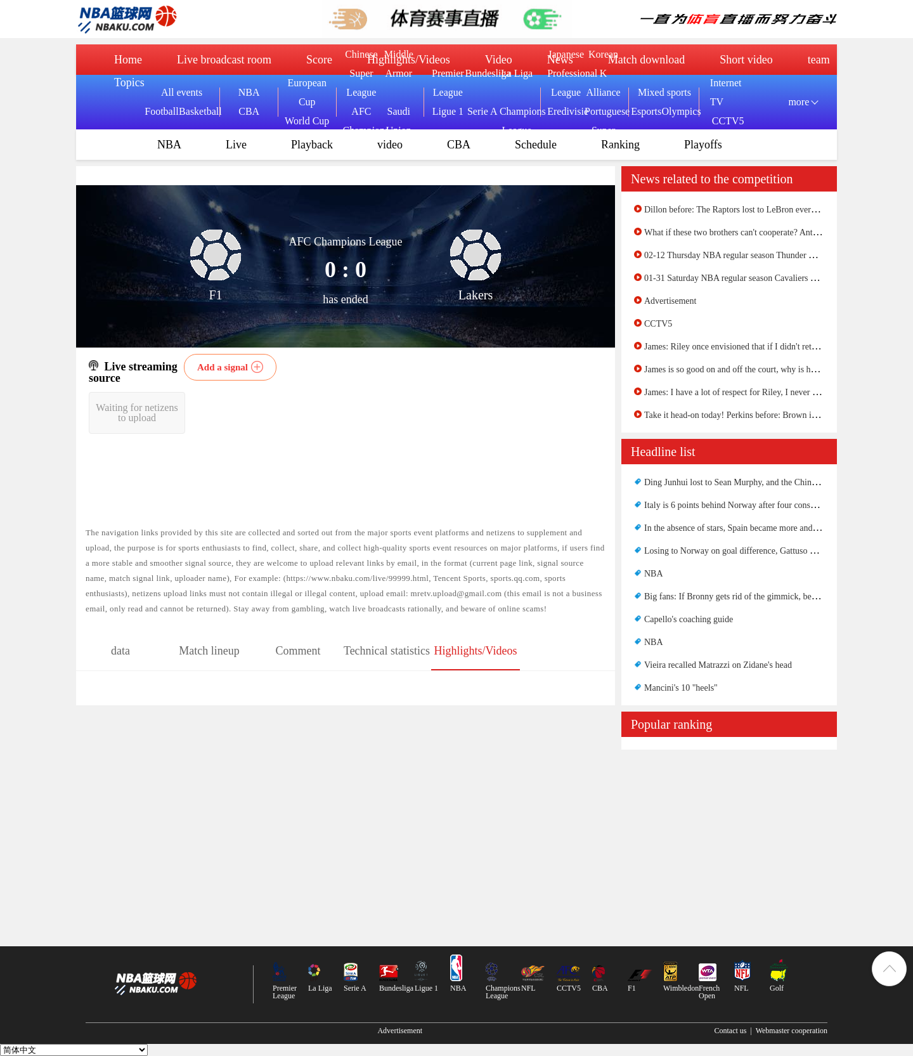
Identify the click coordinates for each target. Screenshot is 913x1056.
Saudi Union (398, 121)
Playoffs (703, 144)
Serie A (482, 111)
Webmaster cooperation (791, 1030)
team (819, 59)
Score (319, 59)
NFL (528, 988)
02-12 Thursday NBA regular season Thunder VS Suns (741, 255)
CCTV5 (728, 120)
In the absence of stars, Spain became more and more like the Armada (768, 528)
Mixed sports (664, 92)
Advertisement (670, 301)
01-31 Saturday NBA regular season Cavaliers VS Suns (742, 278)
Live (236, 144)
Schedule (536, 144)
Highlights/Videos (475, 650)
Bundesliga (482, 73)
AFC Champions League (361, 130)
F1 (632, 988)
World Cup (307, 120)
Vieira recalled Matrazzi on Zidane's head (718, 665)
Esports (646, 111)
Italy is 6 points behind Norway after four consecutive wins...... (756, 505)
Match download (646, 59)
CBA (248, 111)
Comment (298, 650)
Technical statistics (387, 650)
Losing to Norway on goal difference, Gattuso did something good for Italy (777, 551)
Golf (777, 988)
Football (161, 111)
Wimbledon (681, 988)
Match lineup (209, 650)
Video (498, 59)
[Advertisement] (729, 845)
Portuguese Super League (603, 130)
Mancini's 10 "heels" (681, 688)
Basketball (196, 111)
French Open (709, 992)
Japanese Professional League (566, 73)
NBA (249, 92)
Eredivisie (566, 111)
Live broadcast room (224, 59)
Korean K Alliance (603, 73)
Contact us (730, 1030)
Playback (312, 144)
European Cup (307, 92)
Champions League (517, 121)
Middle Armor (398, 64)
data (120, 650)
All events (181, 92)
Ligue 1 (447, 111)
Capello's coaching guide (688, 619)
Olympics (676, 111)
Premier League (448, 83)
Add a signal (222, 367)
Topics (129, 82)
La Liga (517, 73)
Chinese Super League (361, 73)
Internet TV (726, 92)
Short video (746, 59)
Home (128, 59)
